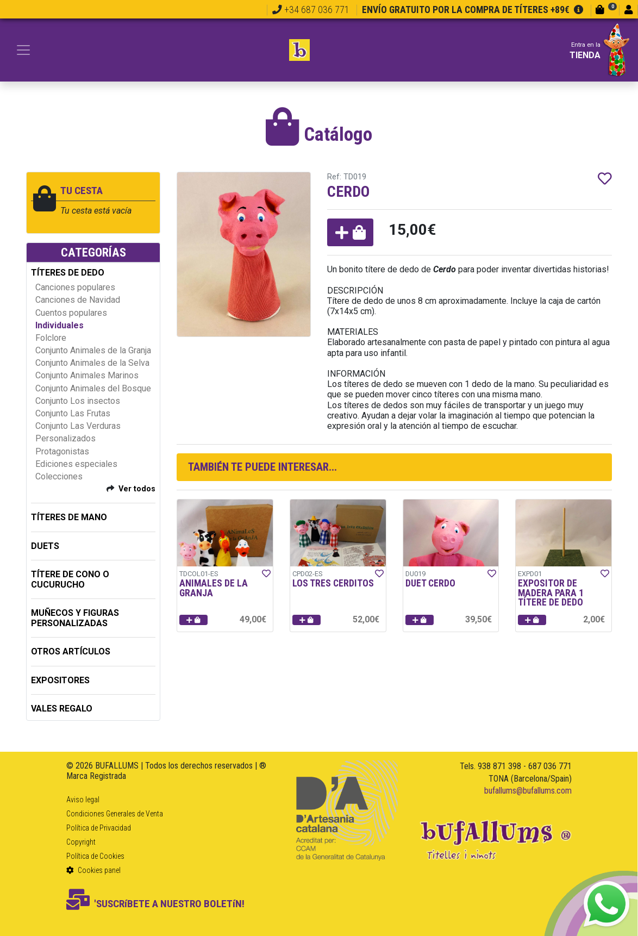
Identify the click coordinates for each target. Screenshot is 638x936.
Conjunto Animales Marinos (87, 375)
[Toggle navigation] (23, 50)
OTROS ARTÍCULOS (70, 651)
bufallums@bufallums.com (528, 790)
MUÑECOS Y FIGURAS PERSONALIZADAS (75, 618)
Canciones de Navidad (77, 300)
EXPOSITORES (60, 680)
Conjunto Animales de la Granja (93, 350)
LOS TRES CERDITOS (333, 583)
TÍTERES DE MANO (69, 517)
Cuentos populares (71, 313)
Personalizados (65, 438)
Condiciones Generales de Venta (114, 813)
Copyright (81, 842)
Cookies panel (93, 870)
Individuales (59, 325)
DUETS (45, 546)
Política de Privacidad (98, 827)
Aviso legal (82, 799)
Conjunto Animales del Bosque (93, 388)
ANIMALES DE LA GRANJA (213, 588)
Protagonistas (62, 451)
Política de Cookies (95, 856)
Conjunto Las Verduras (78, 426)
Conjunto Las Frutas (72, 413)
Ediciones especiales (76, 464)
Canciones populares (75, 287)
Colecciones (59, 476)
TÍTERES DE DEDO (67, 272)
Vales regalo (61, 708)
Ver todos (136, 489)
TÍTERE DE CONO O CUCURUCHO (70, 579)
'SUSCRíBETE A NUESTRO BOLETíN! (155, 903)
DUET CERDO (430, 583)
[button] (350, 232)
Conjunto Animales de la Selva (92, 363)
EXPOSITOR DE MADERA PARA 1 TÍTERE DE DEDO (551, 593)
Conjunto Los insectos (77, 401)
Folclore (50, 338)
